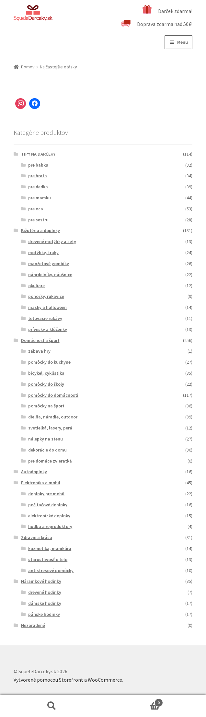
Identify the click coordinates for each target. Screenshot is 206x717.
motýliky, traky (43, 252)
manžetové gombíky (48, 263)
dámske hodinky (44, 603)
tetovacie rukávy (45, 318)
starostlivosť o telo (47, 559)
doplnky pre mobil (46, 494)
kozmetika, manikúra (49, 548)
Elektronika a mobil (40, 483)
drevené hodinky (44, 592)
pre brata (37, 176)
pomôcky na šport (46, 406)
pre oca (35, 209)
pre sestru (38, 220)
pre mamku (39, 198)
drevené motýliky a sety (52, 241)
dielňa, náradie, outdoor (52, 417)
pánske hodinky (44, 614)
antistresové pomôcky (51, 570)
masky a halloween (47, 307)
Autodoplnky (34, 472)
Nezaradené (33, 625)
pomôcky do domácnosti (53, 395)
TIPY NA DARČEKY (38, 154)
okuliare (36, 285)
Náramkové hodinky (41, 581)
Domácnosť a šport (40, 340)
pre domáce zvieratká (50, 461)
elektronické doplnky (49, 516)
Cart (133, 701)
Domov (28, 67)
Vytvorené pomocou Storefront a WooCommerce (68, 679)
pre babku (38, 165)
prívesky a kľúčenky (47, 329)
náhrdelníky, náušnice (50, 274)
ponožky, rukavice (46, 296)
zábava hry (39, 351)
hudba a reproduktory (50, 526)
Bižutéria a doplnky (40, 230)
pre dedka (38, 187)
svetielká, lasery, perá (50, 428)
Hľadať (51, 706)
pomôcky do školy (46, 384)
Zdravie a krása (36, 537)
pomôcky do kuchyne (49, 362)
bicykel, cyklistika (46, 373)
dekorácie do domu (47, 450)
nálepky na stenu (45, 439)
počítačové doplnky (47, 505)
